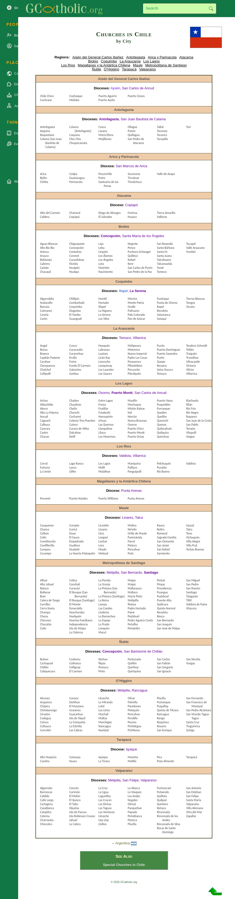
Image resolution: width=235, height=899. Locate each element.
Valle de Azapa (166, 174)
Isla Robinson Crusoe (82, 816)
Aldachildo (46, 404)
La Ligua (103, 792)
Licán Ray (104, 357)
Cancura (45, 428)
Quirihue (133, 667)
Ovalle (131, 307)
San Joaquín (164, 624)
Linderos (104, 612)
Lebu (102, 248)
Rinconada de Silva (168, 824)
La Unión (45, 471)
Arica (43, 174)
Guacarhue (76, 714)
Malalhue (104, 471)
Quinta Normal (166, 608)
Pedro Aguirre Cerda (140, 620)
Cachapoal (46, 663)
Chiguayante (77, 244)
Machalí (103, 714)
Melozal (103, 553)
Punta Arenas (131, 491)
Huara (73, 761)
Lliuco (102, 432)
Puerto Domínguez (168, 349)
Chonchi (74, 412)
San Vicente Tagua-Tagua (198, 716)
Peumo (132, 722)
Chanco (44, 529)
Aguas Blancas (49, 244)
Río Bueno (163, 471)
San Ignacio (164, 671)
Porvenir (45, 498)
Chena (44, 616)
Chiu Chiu (75, 139)
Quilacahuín (164, 428)
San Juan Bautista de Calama (143, 119)
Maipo (132, 580)
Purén (160, 357)
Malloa (103, 718)
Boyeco (44, 353)
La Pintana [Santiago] (112, 596)
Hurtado (104, 303)
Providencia (164, 588)
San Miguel (193, 580)
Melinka (74, 100)
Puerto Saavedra (167, 353)
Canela (44, 315)
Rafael (131, 260)
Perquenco (134, 361)
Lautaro (103, 353)
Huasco (132, 217)
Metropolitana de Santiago (166, 65)
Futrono (45, 467)
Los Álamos (106, 256)
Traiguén (191, 353)
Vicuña (190, 307)
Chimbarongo (48, 710)
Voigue (190, 436)
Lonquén (104, 628)
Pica (159, 757)
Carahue (45, 361)
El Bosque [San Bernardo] (78, 594)
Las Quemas (106, 424)
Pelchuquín (164, 463)
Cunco (73, 345)
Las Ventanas (107, 812)
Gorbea (74, 373)
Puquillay (162, 706)
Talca (139, 518)
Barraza (44, 307)
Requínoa (163, 722)
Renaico (162, 365)
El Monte (74, 604)
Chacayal (45, 272)
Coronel (74, 256)
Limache (104, 816)
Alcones (45, 698)
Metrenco (134, 349)
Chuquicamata (78, 143)
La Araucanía (130, 61)
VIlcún (190, 369)
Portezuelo (134, 659)
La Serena (138, 291)
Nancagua (105, 726)
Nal (130, 412)
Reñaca (161, 808)
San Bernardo (131, 572)
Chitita (44, 182)
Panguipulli (134, 471)
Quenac (162, 424)
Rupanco (191, 416)
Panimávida (135, 537)
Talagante (192, 596)
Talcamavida (164, 264)
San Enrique (164, 730)
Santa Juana (164, 256)
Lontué (103, 541)
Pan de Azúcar (136, 319)
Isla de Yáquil (77, 718)
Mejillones (105, 139)
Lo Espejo (104, 620)
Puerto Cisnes (136, 96)
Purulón (162, 467)
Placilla (161, 698)
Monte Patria (136, 303)
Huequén (104, 345)
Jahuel (73, 820)
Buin (43, 596)
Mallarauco (134, 588)
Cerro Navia (47, 608)
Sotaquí (161, 319)
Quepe (161, 361)
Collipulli (45, 373)
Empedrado (76, 541)
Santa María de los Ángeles (143, 236)
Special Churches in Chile (124, 865)
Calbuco (45, 424)
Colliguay (74, 667)
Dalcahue (75, 432)
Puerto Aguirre (108, 96)
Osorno (104, 393)
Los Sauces (105, 373)
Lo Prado (104, 624)
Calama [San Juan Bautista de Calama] (51, 143)
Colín (43, 537)
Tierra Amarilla (166, 213)
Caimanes (46, 311)
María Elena (106, 135)
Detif (72, 436)
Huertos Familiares (80, 620)
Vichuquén (193, 537)
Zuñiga (190, 730)
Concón (74, 788)
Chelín (73, 408)
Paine (131, 612)
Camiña (44, 761)
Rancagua (139, 690)
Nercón (132, 416)
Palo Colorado (136, 315)
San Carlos (163, 659)
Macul (102, 632)
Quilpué (162, 800)
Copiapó (131, 205)
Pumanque (164, 702)
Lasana (103, 131)
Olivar (131, 698)
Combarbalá (76, 303)
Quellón (162, 416)
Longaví (103, 537)
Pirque (161, 584)
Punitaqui (163, 299)
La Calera (74, 824)
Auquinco (46, 702)
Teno (189, 533)
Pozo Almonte (165, 761)
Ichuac (103, 420)
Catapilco (45, 812)
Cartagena (46, 804)
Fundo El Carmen (80, 365)
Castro (44, 432)
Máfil (102, 467)
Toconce (162, 135)
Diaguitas (75, 311)
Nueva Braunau (137, 420)
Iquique (131, 749)
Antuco (44, 252)
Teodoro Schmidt (196, 345)
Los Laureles (106, 369)
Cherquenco (47, 365)
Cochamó (75, 416)
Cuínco (73, 424)
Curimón (74, 792)
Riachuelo (192, 400)
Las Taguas (105, 808)
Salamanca (163, 315)
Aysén (115, 88)
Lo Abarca (134, 788)
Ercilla (73, 357)
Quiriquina (134, 671)
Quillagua (133, 135)
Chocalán (45, 624)
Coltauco (45, 726)
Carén (43, 319)
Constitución (48, 541)
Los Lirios (104, 710)
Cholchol (45, 369)
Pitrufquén (134, 373)
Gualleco (74, 545)
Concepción (110, 236)
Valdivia (125, 456)
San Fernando (194, 698)
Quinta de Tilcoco (168, 710)
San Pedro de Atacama (136, 141)
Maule (138, 65)
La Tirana (104, 761)
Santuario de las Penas (109, 184)
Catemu (45, 816)
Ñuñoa (132, 604)
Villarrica (139, 338)
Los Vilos (104, 319)
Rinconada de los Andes (167, 818)
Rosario (161, 726)
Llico (101, 533)
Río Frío (191, 408)
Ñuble (96, 69)
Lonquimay (105, 365)
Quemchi (162, 420)
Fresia (102, 404)
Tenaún (190, 428)
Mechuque (134, 404)
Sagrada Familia (166, 537)
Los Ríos (68, 65)
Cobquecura (47, 671)
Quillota (162, 796)
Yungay (190, 663)
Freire (72, 361)
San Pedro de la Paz (140, 272)
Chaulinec (75, 404)
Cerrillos (45, 604)
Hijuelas (74, 808)
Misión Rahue (136, 408)
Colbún (44, 533)
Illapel (123, 291)
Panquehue (135, 808)
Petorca (132, 820)
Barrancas (46, 792)
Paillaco (132, 467)
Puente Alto (164, 600)
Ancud (44, 416)
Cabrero (45, 264)
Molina (132, 525)
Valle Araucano (195, 248)
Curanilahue (76, 260)
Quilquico (163, 432)
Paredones (134, 706)
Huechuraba (76, 612)
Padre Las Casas (137, 357)
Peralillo (132, 718)
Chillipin (74, 299)
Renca (160, 616)
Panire (132, 131)
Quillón (132, 663)
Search (211, 8)
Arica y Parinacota (162, 57)
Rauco (161, 525)
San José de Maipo (168, 628)
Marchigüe (105, 722)
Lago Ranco (76, 463)
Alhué (43, 580)
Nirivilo (132, 529)
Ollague (132, 127)
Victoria (191, 365)
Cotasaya (74, 757)
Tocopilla (162, 139)
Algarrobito (47, 299)
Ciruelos (45, 714)
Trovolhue (192, 357)
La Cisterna (76, 632)
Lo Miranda (106, 702)
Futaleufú (105, 412)
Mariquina (134, 463)
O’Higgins (111, 69)
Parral (131, 541)
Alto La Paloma (49, 412)
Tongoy (190, 303)
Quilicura (162, 604)
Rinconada (163, 812)
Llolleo (103, 824)
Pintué (161, 580)
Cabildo (44, 796)
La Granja (104, 584)
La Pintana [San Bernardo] (108, 590)
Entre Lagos (106, 400)
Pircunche (134, 369)
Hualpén (74, 268)
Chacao (44, 436)
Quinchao (163, 436)
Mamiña (133, 757)
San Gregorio (165, 667)
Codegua (45, 718)
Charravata (47, 820)
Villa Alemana (194, 808)
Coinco (44, 722)
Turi (188, 127)
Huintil (103, 299)
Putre (102, 178)
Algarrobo (46, 788)
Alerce (44, 408)
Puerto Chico (136, 428)
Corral (43, 463)
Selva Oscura (165, 369)
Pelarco (132, 545)
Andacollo (46, 303)
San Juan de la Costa (198, 420)
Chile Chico (47, 96)
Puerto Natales (78, 498)
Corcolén (45, 730)
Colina (73, 580)
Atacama (186, 57)
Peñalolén (134, 628)
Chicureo (45, 620)
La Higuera (105, 311)
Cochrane (46, 100)
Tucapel (191, 244)
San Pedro (192, 584)
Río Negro (192, 412)
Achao (44, 400)
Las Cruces (105, 800)
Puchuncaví (164, 788)
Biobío (93, 61)
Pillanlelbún (135, 365)
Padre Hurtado (137, 608)
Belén (43, 178)
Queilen (162, 412)
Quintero (162, 804)
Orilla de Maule (137, 533)
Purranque (163, 408)
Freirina (132, 213)
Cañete (44, 268)
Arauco (44, 256)
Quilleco (133, 256)
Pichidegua (134, 726)
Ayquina (45, 131)
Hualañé (74, 549)
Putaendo (163, 792)
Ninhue (103, 659)
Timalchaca (134, 182)
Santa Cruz (192, 722)
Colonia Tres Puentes (82, 420)
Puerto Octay (136, 436)
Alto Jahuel (47, 584)
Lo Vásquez (134, 792)
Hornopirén (106, 416)
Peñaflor (133, 624)
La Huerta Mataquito (82, 553)
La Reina (104, 600)
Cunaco (74, 698)
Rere (130, 264)
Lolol (101, 706)
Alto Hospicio (48, 757)
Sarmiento (163, 553)
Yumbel (191, 252)
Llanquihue (105, 428)
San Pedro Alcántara (198, 710)
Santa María (193, 800)
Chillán (44, 667)
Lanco (72, 467)
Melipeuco (134, 345)
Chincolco (46, 824)
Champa (45, 612)
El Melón (74, 796)
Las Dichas (105, 804)
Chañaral (74, 213)
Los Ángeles (106, 260)
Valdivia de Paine (196, 604)
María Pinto (135, 596)
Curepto (74, 525)
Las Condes (105, 608)
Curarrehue (76, 353)
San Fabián (163, 663)
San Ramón (193, 588)
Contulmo (75, 252)
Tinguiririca (193, 726)
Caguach (45, 420)
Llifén (72, 471)
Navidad (104, 730)
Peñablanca (135, 816)
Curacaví (74, 588)
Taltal (160, 127)
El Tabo (73, 804)
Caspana (74, 135)
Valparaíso (147, 69)
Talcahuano (164, 260)
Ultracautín (193, 361)
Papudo (132, 812)
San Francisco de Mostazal (196, 704)
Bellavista (46, 260)
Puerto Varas (165, 400)
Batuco (44, 588)
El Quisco (75, 800)
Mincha (132, 299)
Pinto (102, 671)
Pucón (161, 345)
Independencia (78, 624)
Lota (101, 264)
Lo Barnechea (107, 616)
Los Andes (134, 796)
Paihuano (133, 311)
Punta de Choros (167, 303)
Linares (127, 518)
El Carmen (75, 671)
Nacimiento (106, 272)
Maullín (132, 400)
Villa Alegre (193, 541)
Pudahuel (163, 596)
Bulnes (44, 659)
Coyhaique (75, 96)
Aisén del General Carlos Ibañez (98, 57)
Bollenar (45, 592)
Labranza (104, 349)
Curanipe (45, 553)
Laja (101, 244)
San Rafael (163, 549)
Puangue (162, 592)
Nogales (132, 800)
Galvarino (75, 369)
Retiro (160, 529)
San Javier (163, 545)
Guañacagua (77, 178)
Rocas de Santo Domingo (166, 830)
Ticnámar (133, 178)
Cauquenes (47, 525)
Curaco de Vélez (79, 428)
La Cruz (103, 788)
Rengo (161, 718)
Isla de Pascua (78, 812)
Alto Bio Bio (47, 248)
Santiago (151, 572)
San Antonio (193, 788)
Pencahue (134, 549)
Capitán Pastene (50, 357)
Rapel (160, 307)
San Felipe (130, 780)
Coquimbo (109, 61)
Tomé (160, 268)
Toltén (190, 349)
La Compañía (77, 722)
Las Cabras (75, 730)
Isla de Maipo (77, 628)
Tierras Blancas (195, 299)
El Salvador (105, 217)
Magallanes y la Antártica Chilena (104, 65)
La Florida (105, 580)
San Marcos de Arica (131, 166)
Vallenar (162, 217)
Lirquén (103, 252)
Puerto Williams (108, 498)
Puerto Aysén (107, 100)
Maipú (132, 584)
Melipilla (113, 572)
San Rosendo (165, 244)
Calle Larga (46, 800)
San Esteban (193, 792)
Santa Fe (162, 252)
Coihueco (75, 663)
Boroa (43, 349)
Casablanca (47, 808)
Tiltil (189, 600)
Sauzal (190, 525)
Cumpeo (45, 549)
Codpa (73, 174)
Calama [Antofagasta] (80, 129)
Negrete (133, 244)
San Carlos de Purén (140, 268)
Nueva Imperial (137, 353)
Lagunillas (105, 796)
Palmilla (132, 702)
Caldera (44, 217)
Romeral (162, 533)
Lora (101, 545)
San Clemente (165, 541)
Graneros (75, 710)
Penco (131, 248)
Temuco (125, 338)
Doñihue (74, 702)
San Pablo (192, 424)
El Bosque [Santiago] (82, 600)
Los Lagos (151, 61)
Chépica (45, 706)
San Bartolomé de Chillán (143, 651)
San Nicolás (193, 659)
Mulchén (104, 268)
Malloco (133, 592)
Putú (130, 553)
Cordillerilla (47, 545)
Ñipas (102, 663)
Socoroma (134, 174)
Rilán (189, 404)
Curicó (73, 529)
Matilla (132, 761)
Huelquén (75, 616)
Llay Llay (104, 820)
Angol (43, 345)
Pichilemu (134, 730)
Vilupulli (191, 432)
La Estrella (75, 726)
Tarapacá (129, 69)
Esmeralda (75, 608)
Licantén (104, 525)
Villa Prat (191, 545)
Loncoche (104, 361)
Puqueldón (164, 404)
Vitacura (191, 608)
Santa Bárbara (165, 248)
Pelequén (133, 710)
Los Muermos (107, 436)
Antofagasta (135, 57)
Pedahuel (133, 616)
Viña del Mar (194, 812)
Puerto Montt (121, 393)
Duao (72, 533)
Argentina (122, 843)
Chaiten (74, 400)
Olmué (132, 804)
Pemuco (104, 667)
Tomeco (162, 272)
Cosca (102, 127)
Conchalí (74, 584)
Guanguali (75, 319)
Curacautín (76, 349)
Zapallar (191, 816)
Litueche (104, 698)
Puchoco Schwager (139, 252)
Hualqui (74, 272)
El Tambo (74, 315)
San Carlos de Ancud (138, 88)
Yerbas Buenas (195, 549)
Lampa (103, 604)
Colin (43, 628)
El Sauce (74, 537)
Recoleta (162, 311)
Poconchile (105, 174)
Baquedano (47, 135)
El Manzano (76, 706)
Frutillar (103, 408)
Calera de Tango (50, 600)
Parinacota (76, 182)
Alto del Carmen (50, 213)
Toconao (162, 131)
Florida (73, 264)
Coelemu (74, 659)
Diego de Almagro (110, 213)
